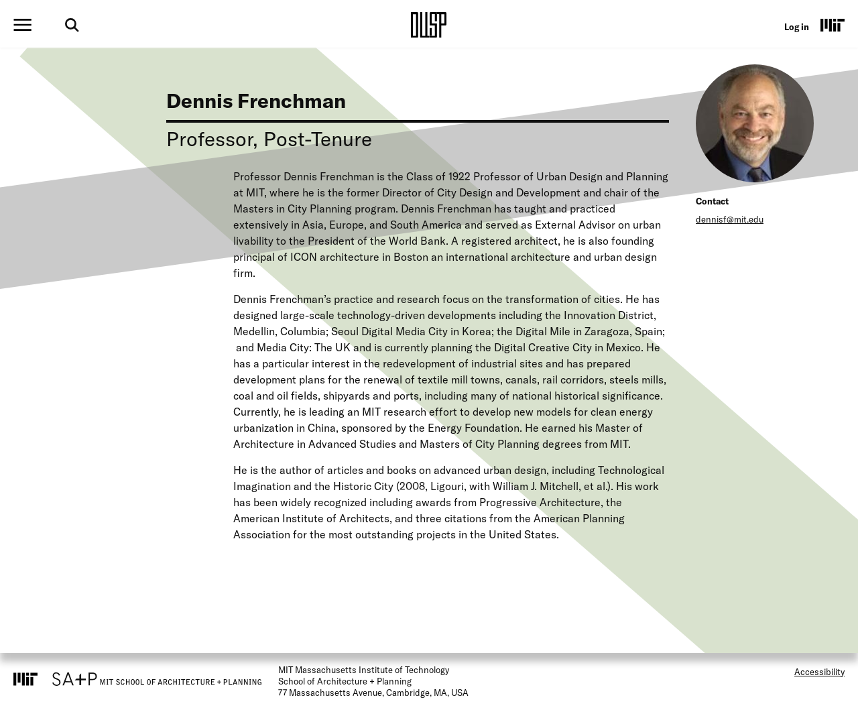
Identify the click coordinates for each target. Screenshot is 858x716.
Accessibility (819, 671)
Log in (796, 26)
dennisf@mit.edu (729, 219)
